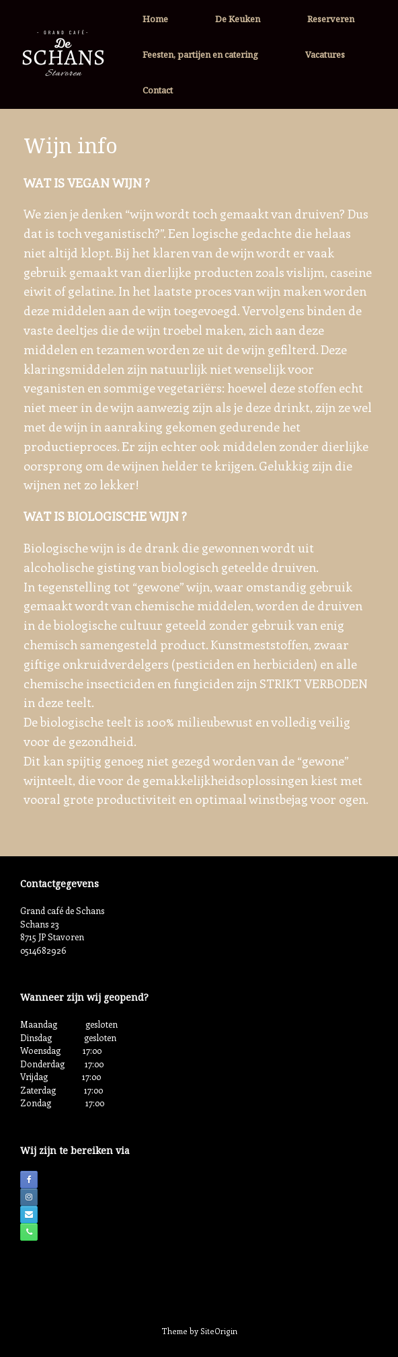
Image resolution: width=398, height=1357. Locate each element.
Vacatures (325, 54)
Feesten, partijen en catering (200, 54)
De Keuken (237, 19)
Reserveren (330, 19)
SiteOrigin (218, 1331)
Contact (158, 90)
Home (155, 19)
